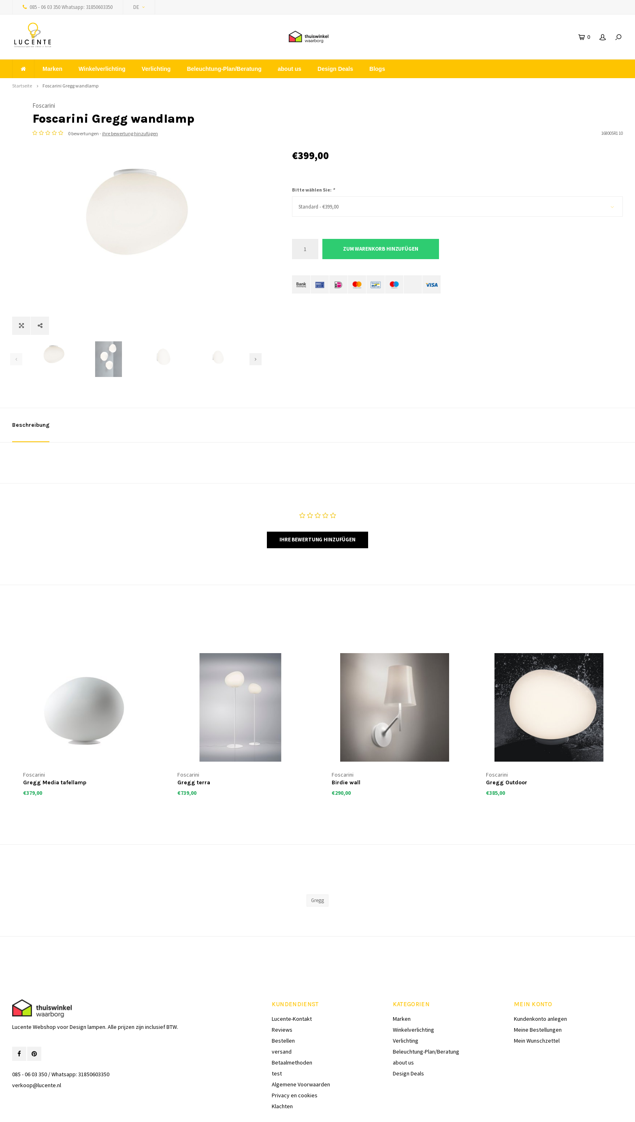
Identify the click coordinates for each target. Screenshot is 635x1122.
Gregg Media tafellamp (54, 746)
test (277, 1037)
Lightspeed (112, 1110)
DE (139, 7)
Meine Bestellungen (538, 994)
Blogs (377, 69)
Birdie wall (346, 746)
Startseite (22, 86)
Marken (52, 69)
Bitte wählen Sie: (313, 190)
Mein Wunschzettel (537, 1005)
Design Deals (335, 69)
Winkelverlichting (102, 69)
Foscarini (303, 105)
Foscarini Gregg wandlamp (70, 86)
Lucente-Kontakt (292, 983)
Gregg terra (193, 746)
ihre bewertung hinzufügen (390, 133)
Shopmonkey (164, 1110)
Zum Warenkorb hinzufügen (380, 248)
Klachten (282, 1070)
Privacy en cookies (295, 1059)
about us (289, 69)
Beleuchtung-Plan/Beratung (224, 69)
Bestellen (283, 1005)
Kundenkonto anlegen (540, 983)
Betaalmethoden (292, 1026)
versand (282, 1016)
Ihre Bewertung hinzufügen (317, 503)
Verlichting (156, 69)
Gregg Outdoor (506, 746)
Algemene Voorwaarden (301, 1048)
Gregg (317, 864)
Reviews (282, 994)
